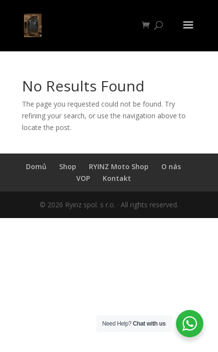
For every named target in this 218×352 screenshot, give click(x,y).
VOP (83, 178)
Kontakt (117, 178)
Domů (36, 166)
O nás (171, 166)
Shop (67, 166)
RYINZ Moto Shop (119, 166)
